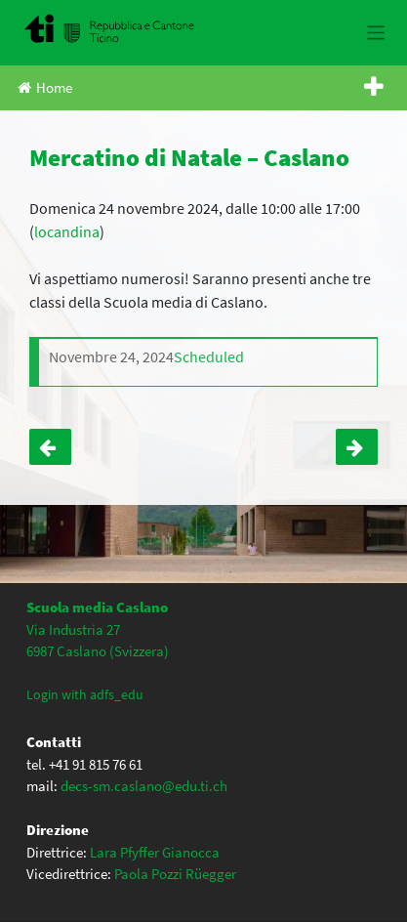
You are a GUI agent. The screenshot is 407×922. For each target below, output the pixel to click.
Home (45, 87)
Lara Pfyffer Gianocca (155, 852)
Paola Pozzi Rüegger (175, 873)
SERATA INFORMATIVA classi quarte (50, 447)
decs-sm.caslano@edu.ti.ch (144, 785)
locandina (67, 231)
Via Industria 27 (73, 629)
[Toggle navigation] (376, 33)
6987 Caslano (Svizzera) (97, 651)
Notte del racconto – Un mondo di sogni (357, 447)
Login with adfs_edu (84, 694)
